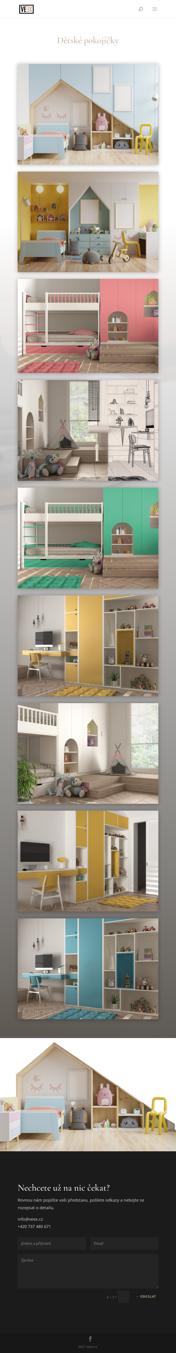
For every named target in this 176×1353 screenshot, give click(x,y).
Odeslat (148, 1296)
